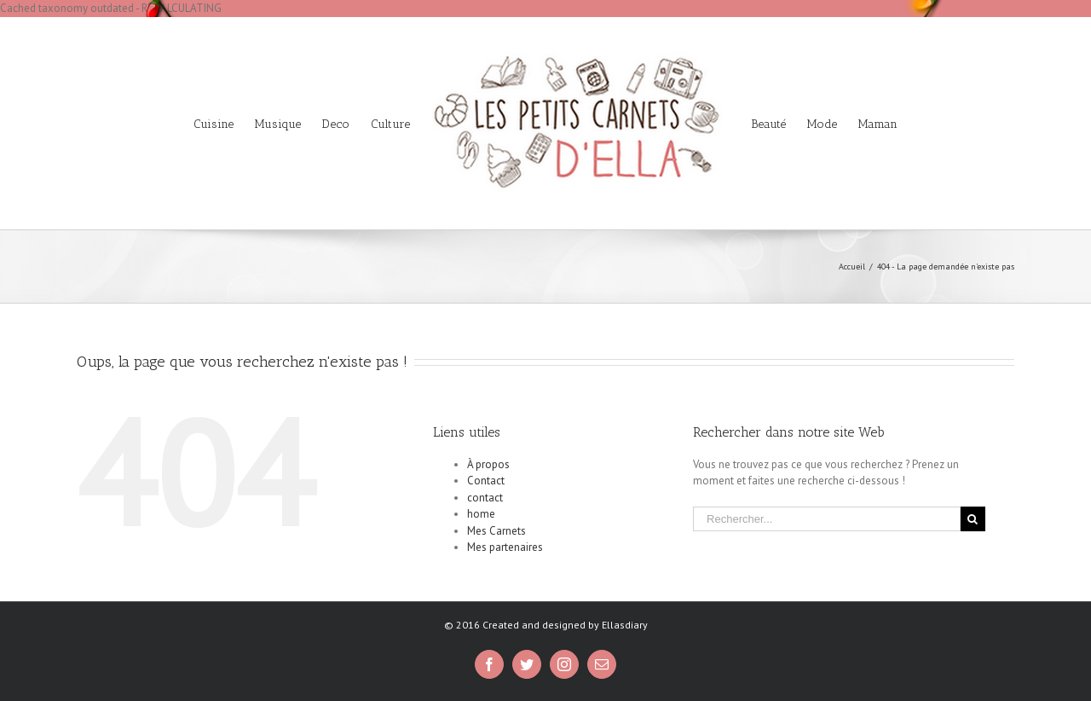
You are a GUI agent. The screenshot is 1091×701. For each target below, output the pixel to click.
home (481, 514)
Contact (486, 480)
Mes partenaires (505, 547)
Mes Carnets (496, 531)
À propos (488, 464)
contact (485, 497)
